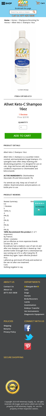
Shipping (7, 325)
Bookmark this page (23, 8)
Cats (26, 289)
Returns (7, 328)
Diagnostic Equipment (34, 314)
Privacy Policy (10, 332)
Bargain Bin (31, 286)
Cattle (27, 302)
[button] (40, 207)
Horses (14, 20)
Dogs (26, 292)
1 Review (23, 114)
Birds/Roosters (31, 299)
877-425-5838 (27, 15)
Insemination (30, 305)
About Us (8, 289)
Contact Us (9, 286)
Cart (43, 3)
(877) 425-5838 (10, 292)
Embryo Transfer (31, 308)
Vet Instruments (31, 311)
